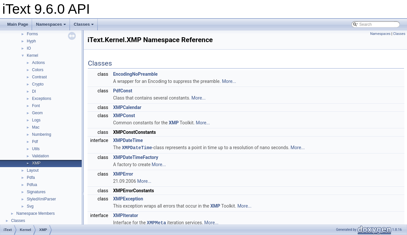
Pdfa (31, 177)
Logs (36, 120)
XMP (36, 163)
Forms (32, 34)
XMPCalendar (127, 107)
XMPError (123, 173)
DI (34, 91)
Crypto (37, 84)
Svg (30, 206)
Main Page (17, 24)
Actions (38, 62)
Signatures (36, 192)
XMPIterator (125, 215)
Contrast (39, 77)
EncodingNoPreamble (135, 74)
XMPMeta (156, 222)
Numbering (41, 134)
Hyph (31, 41)
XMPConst (124, 115)
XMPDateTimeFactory (135, 157)
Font (36, 105)
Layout (33, 170)
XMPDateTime (128, 140)
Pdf (35, 141)
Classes (84, 24)
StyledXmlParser (41, 199)
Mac (36, 127)
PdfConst (122, 90)
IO (29, 48)
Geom (37, 113)
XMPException (128, 198)
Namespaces (51, 24)
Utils (36, 149)
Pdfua (32, 184)
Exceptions (41, 98)
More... (229, 81)
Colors (37, 70)
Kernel (32, 55)
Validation (40, 156)
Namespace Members (35, 213)
